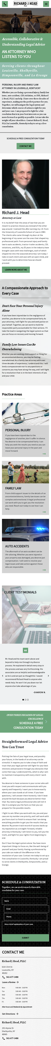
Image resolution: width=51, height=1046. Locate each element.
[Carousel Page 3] (28, 699)
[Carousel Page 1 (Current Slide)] (23, 699)
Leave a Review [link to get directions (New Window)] (10, 982)
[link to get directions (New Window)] (25, 970)
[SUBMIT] (25, 937)
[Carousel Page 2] (25, 699)
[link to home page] (25, 4)
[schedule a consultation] (25, 721)
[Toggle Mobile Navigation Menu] (46, 4)
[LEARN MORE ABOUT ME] (16, 270)
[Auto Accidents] (25, 546)
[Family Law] (25, 488)
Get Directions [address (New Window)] (10, 1013)
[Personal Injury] (25, 430)
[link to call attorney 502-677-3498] (5, 4)
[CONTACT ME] (25, 146)
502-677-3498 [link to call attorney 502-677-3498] (10, 977)
